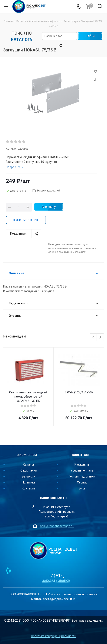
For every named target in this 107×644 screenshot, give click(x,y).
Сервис (82, 482)
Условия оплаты (82, 470)
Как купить (82, 464)
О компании (28, 470)
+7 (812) (56, 575)
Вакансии (28, 476)
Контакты (29, 488)
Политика (28, 482)
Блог (82, 488)
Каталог (28, 464)
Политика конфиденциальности (53, 636)
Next (100, 337)
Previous (93, 337)
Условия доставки (82, 476)
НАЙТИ (90, 36)
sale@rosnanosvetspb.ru (57, 526)
